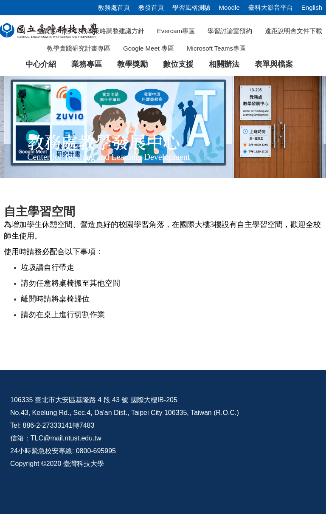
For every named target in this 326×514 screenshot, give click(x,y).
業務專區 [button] (86, 64)
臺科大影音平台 (270, 7)
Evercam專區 (176, 30)
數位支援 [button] (178, 64)
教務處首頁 (114, 7)
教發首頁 (151, 7)
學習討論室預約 (230, 30)
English (311, 7)
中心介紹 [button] (40, 64)
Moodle (229, 7)
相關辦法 (224, 64)
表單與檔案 (274, 64)
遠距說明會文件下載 (293, 30)
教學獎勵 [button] (132, 64)
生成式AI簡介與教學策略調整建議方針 (90, 30)
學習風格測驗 (191, 7)
